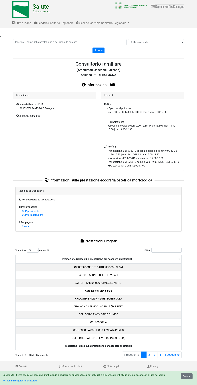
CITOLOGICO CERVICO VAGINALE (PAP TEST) (99, 306)
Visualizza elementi (32, 250)
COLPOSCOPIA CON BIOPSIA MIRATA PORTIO (98, 330)
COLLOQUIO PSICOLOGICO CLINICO (98, 314)
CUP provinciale (30, 211)
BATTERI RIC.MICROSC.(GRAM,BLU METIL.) (98, 282)
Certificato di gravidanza (98, 290)
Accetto (187, 376)
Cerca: (162, 250)
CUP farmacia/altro (32, 214)
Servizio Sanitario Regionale (53, 23)
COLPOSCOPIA (98, 322)
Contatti (21, 366)
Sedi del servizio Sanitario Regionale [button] (101, 23)
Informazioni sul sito (71, 366)
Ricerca (98, 50)
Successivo (172, 354)
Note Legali (111, 366)
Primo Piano (21, 23)
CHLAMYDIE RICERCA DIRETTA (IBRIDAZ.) (98, 298)
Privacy (152, 366)
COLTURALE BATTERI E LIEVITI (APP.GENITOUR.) (98, 338)
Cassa (25, 226)
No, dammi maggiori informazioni (20, 380)
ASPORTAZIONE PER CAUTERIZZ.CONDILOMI (99, 267)
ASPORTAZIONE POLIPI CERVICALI (98, 275)
